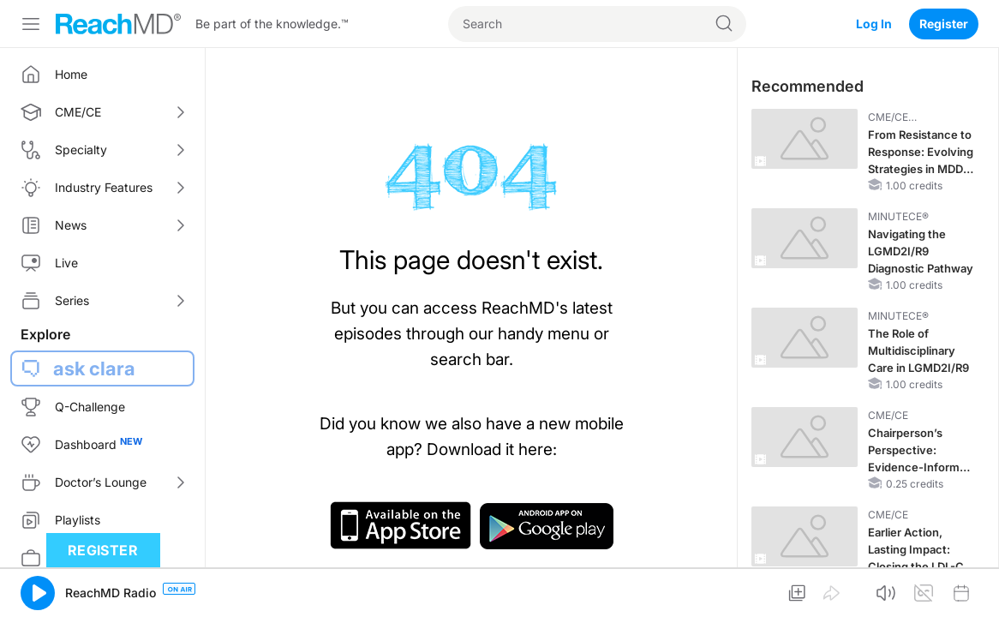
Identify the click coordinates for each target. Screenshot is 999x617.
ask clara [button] (94, 368)
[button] (38, 593)
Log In (874, 23)
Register (943, 23)
